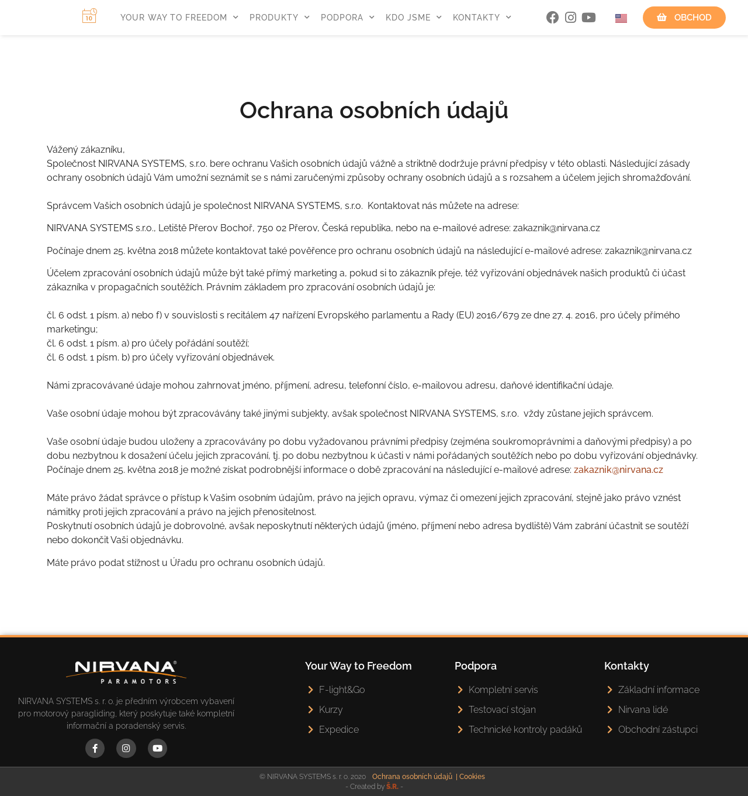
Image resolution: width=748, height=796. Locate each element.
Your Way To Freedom (179, 17)
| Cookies (470, 777)
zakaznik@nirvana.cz (618, 469)
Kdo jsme (414, 17)
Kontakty (482, 17)
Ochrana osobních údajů (412, 777)
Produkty (280, 17)
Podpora (348, 17)
